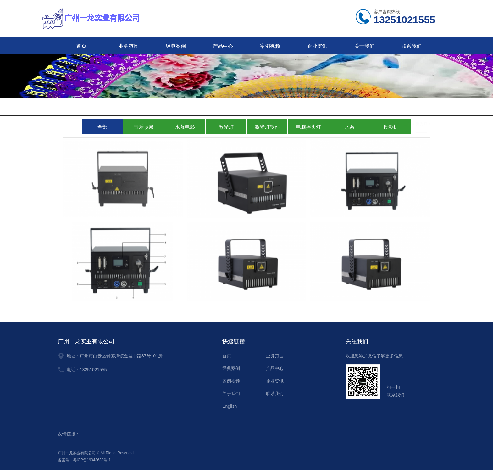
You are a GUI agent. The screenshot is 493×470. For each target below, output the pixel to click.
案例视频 (270, 46)
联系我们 (412, 46)
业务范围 (129, 46)
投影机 (390, 127)
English (229, 406)
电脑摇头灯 (308, 127)
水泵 (350, 127)
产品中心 (223, 46)
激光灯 (421, 107)
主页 (408, 107)
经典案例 (176, 46)
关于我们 (364, 46)
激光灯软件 (267, 127)
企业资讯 (317, 46)
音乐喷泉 (144, 127)
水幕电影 (185, 127)
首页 (81, 46)
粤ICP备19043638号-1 (92, 460)
